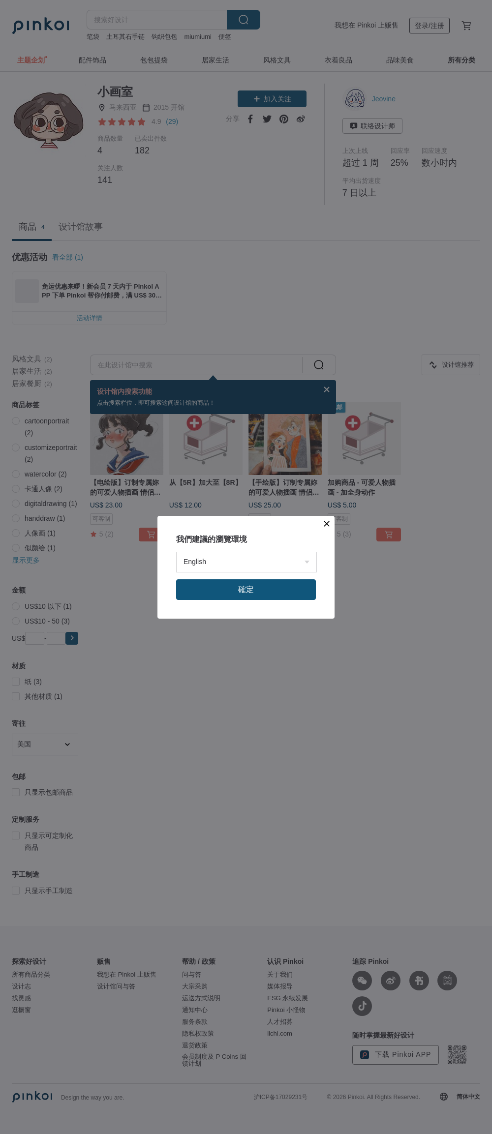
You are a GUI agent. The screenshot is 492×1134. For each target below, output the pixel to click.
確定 (246, 589)
